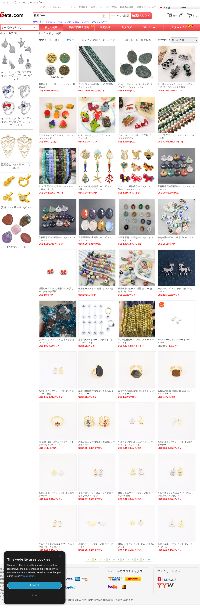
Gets (11, 14)
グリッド (71, 40)
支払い (196, 16)
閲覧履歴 (141, 7)
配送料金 (83, 7)
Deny (34, 595)
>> (148, 559)
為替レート (96, 7)
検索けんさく (141, 15)
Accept (34, 585)
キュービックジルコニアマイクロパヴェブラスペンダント (16, 75)
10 (138, 559)
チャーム (58, 22)
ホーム (42, 33)
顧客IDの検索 (126, 7)
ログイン (44, 7)
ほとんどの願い (91, 40)
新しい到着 (51, 27)
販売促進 (105, 27)
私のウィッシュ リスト (64, 7)
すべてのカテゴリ (11, 27)
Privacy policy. (27, 576)
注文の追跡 (111, 7)
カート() (178, 16)
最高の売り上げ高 (79, 27)
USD (183, 7)
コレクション (150, 27)
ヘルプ (152, 7)
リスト (56, 40)
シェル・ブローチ (81, 22)
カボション (38, 22)
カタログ (126, 27)
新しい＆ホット (112, 40)
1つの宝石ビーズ (16, 246)
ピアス (48, 22)
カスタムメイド (178, 27)
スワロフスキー (99, 22)
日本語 (166, 7)
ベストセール (130, 40)
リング (67, 22)
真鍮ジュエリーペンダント (16, 207)
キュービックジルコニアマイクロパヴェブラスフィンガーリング (16, 121)
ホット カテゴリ (9, 33)
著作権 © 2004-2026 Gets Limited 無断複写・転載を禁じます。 (100, 600)
